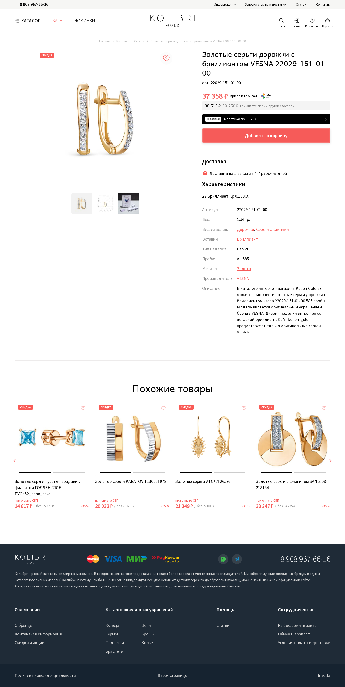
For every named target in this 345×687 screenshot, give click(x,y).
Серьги (139, 41)
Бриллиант (247, 239)
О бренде (23, 625)
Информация (223, 4)
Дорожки (245, 229)
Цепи (146, 625)
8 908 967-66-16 (34, 4)
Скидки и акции (30, 642)
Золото (244, 268)
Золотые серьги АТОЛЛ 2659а (203, 481)
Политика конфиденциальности (45, 675)
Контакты (323, 4)
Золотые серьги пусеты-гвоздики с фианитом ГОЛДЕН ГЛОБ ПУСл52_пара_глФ (47, 488)
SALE (57, 21)
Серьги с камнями (272, 229)
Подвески (114, 642)
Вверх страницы (173, 675)
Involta (324, 675)
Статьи (301, 4)
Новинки (84, 21)
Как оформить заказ (297, 625)
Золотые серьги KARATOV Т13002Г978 (130, 481)
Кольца (112, 625)
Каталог (30, 21)
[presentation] (15, 461)
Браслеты (114, 651)
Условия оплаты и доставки (265, 4)
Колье (147, 642)
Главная (104, 41)
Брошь (147, 634)
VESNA (243, 278)
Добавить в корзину (266, 135)
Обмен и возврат (294, 634)
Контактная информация (38, 634)
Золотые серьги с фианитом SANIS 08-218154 (291, 484)
